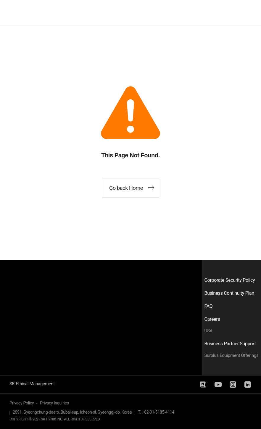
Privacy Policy (21, 403)
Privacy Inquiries (54, 403)
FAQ (208, 306)
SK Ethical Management (32, 383)
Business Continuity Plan (229, 293)
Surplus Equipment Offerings (231, 355)
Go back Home (126, 188)
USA (208, 331)
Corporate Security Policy (229, 280)
